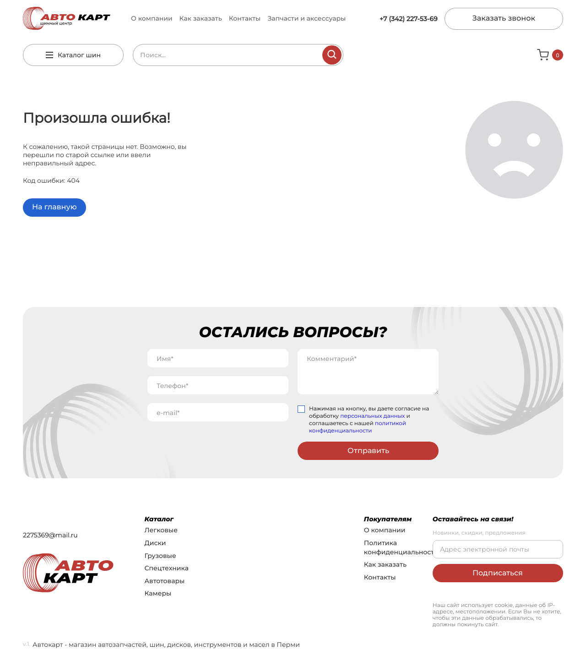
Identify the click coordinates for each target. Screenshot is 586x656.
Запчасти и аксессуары (306, 18)
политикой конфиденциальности (357, 427)
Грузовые (160, 556)
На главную (54, 207)
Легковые (161, 530)
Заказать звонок (503, 18)
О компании (152, 18)
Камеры (158, 593)
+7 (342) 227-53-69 (409, 19)
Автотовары (165, 581)
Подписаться (497, 573)
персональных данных (372, 416)
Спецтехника (167, 568)
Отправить (368, 450)
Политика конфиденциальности (401, 547)
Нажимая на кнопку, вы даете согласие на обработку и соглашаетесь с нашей (369, 419)
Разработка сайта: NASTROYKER (474, 593)
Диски (155, 543)
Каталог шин (73, 55)
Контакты (245, 18)
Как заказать (200, 18)
